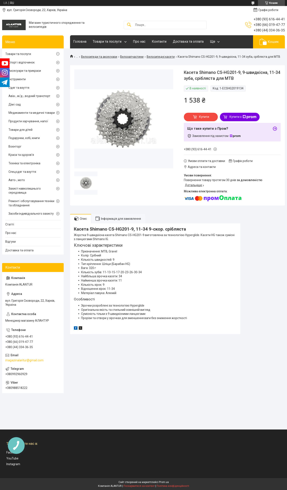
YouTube (12, 458)
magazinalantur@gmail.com (24, 360)
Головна (79, 41)
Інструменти (17, 79)
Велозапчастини (132, 56)
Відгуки (10, 241)
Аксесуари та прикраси (24, 70)
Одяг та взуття (18, 87)
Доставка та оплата (188, 41)
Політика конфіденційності (173, 485)
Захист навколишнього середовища (24, 190)
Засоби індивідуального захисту (31, 213)
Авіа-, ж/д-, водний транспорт (29, 96)
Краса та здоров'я (21, 154)
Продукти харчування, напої (28, 121)
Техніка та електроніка (24, 163)
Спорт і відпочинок (21, 62)
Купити (204, 116)
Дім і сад (14, 104)
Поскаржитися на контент (139, 485)
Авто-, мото (16, 180)
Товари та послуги (107, 41)
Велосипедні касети (161, 56)
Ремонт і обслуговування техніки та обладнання (31, 203)
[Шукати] (129, 25)
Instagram (13, 464)
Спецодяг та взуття (22, 171)
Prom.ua (164, 482)
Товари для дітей (20, 129)
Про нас (139, 41)
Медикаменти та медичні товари (31, 112)
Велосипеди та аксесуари (99, 56)
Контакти (159, 41)
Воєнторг (14, 146)
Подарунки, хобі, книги (24, 138)
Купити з (242, 117)
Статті (9, 224)
